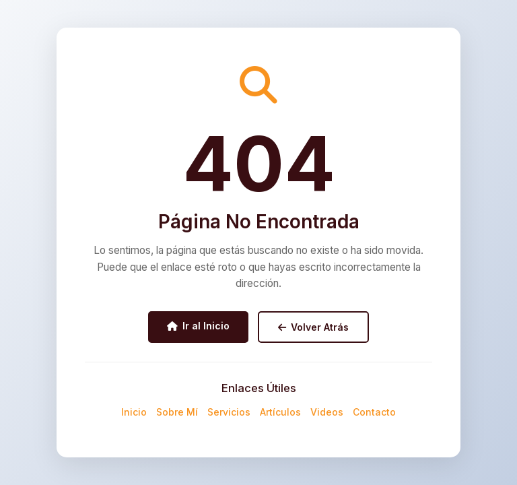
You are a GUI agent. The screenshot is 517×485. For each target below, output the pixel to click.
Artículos (280, 412)
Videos (326, 412)
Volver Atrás (313, 327)
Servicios (228, 412)
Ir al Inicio (198, 325)
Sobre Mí (177, 412)
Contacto (374, 412)
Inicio (134, 412)
